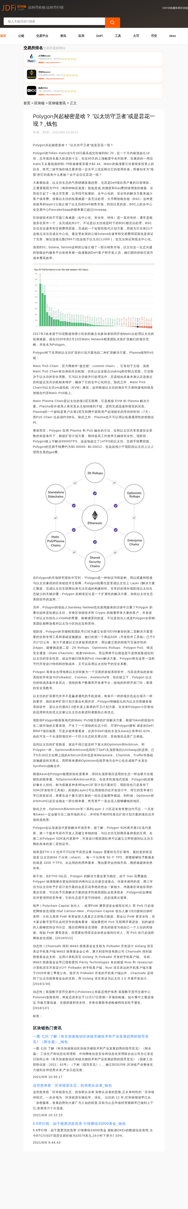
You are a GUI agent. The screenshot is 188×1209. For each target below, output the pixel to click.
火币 (136, 23)
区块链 (39, 59)
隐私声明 (68, 1175)
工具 (118, 23)
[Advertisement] (94, 1139)
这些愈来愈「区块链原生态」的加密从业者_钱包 (72, 1041)
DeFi (99, 23)
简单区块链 (67, 1203)
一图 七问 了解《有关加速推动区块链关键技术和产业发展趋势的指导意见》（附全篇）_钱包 (91, 994)
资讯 (63, 23)
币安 (154, 23)
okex (172, 23)
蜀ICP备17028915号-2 (87, 1203)
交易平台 (42, 23)
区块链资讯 (57, 59)
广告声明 (89, 1175)
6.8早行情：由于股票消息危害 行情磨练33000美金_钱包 (79, 1079)
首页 (3, 23)
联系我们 (47, 1175)
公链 (21, 23)
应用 (81, 23)
